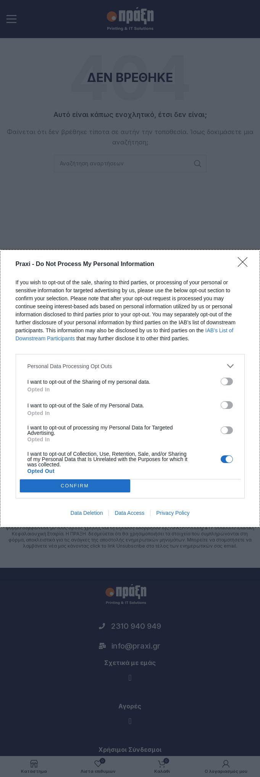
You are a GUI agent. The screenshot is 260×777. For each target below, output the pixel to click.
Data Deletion (87, 513)
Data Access (129, 513)
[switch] (227, 381)
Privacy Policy (172, 513)
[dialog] (130, 388)
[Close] (245, 264)
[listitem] (130, 366)
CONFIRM (75, 486)
